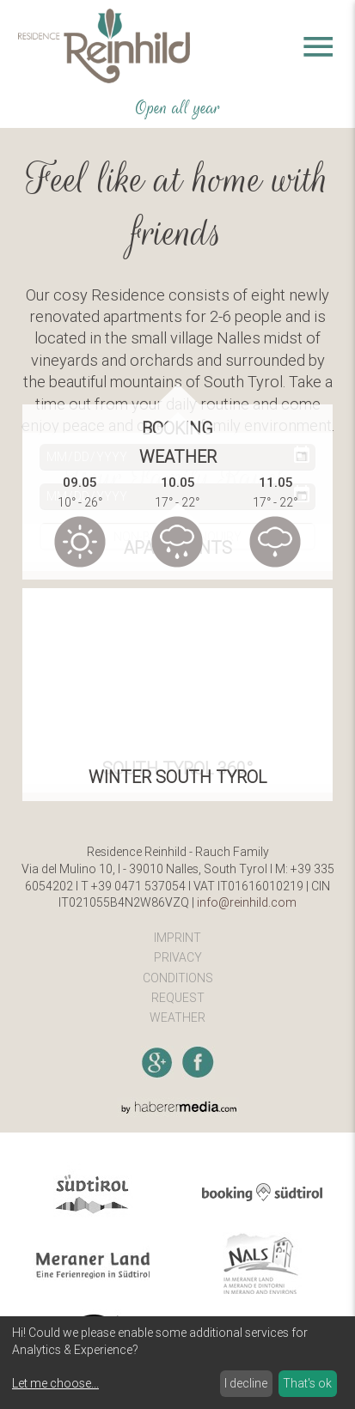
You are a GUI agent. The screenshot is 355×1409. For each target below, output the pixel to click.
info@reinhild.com (247, 902)
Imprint (177, 937)
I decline (245, 1383)
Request (178, 997)
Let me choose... (55, 1383)
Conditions (178, 978)
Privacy (178, 957)
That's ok (307, 1383)
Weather (177, 1017)
